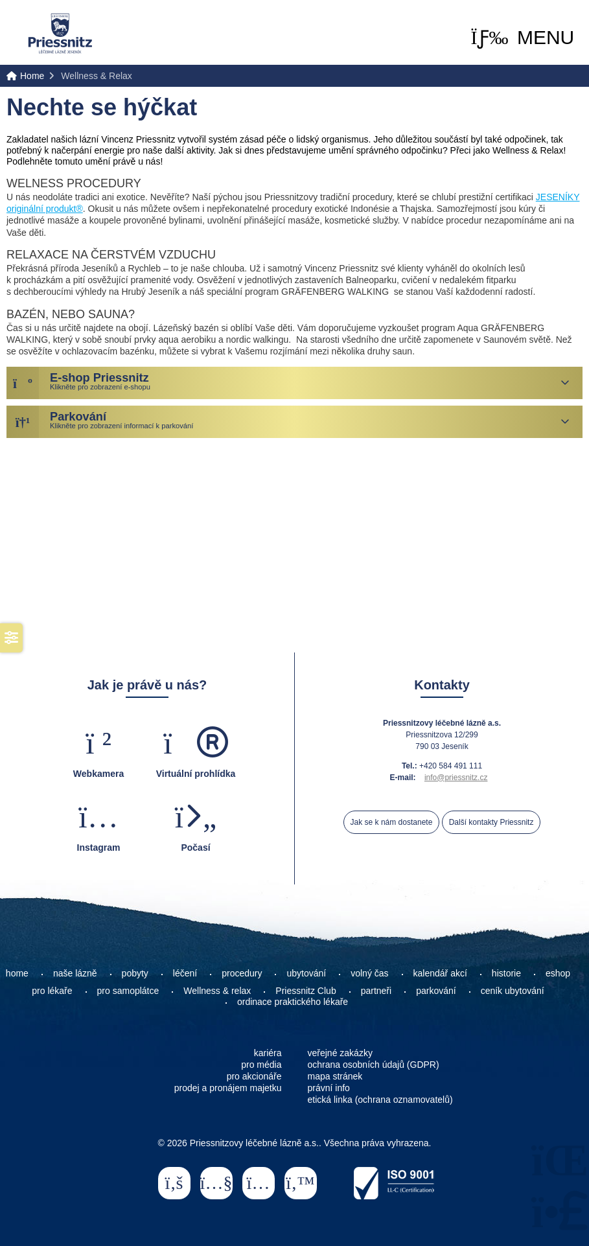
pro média (261, 1064)
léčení (185, 973)
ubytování (306, 973)
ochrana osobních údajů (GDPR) (373, 1064)
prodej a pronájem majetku (228, 1088)
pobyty (135, 973)
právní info (329, 1088)
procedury (242, 973)
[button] (523, 37)
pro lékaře (52, 991)
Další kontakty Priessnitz (491, 822)
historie (506, 973)
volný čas (369, 973)
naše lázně (75, 973)
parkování (436, 991)
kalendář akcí (440, 973)
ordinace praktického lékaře (294, 1002)
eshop (558, 973)
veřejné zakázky (340, 1053)
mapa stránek (335, 1076)
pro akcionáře (254, 1076)
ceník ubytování (512, 991)
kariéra (268, 1053)
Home (60, 33)
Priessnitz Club (305, 991)
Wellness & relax (217, 991)
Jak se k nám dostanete (392, 822)
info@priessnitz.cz (456, 777)
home (17, 973)
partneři (376, 991)
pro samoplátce (128, 991)
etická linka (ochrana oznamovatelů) (380, 1099)
